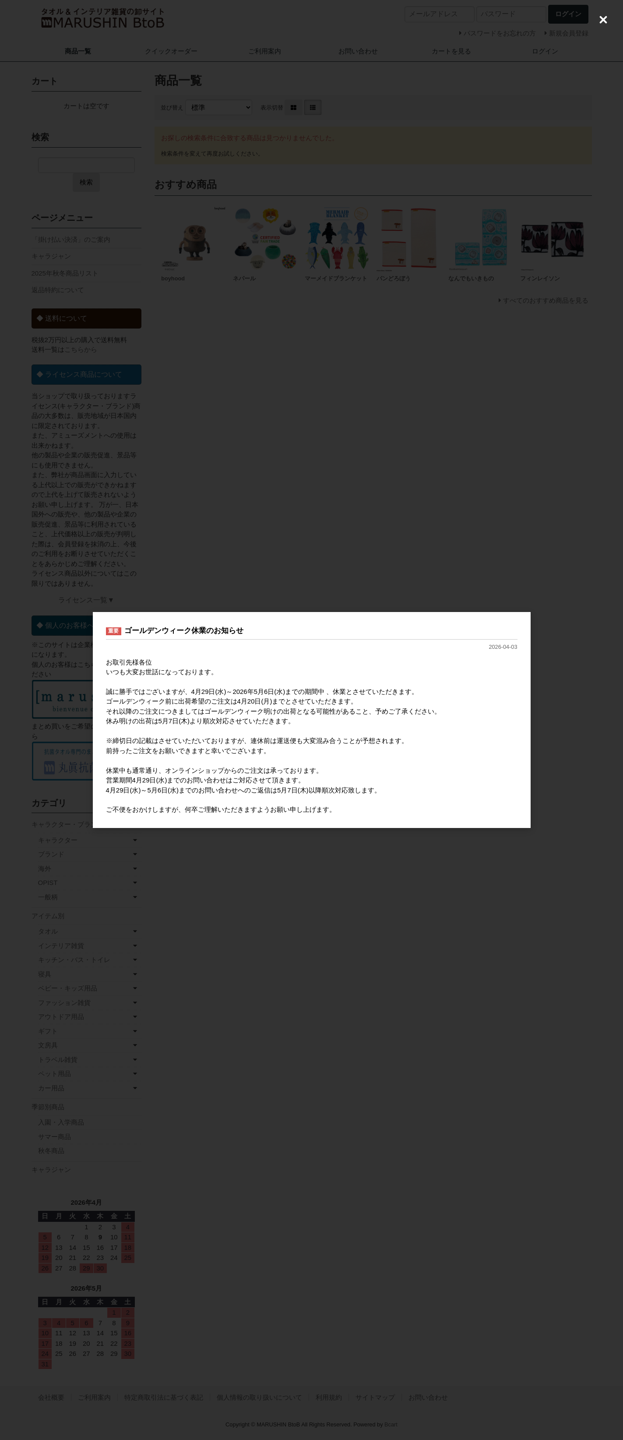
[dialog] (312, 720)
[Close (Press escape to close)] (603, 20)
